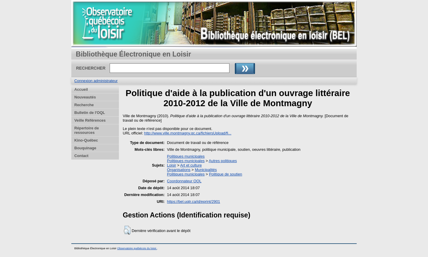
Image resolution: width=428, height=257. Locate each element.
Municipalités (206, 169)
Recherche (84, 105)
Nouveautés (85, 97)
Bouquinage (85, 148)
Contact (81, 155)
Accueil (81, 89)
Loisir (171, 165)
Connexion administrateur (96, 81)
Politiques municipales (186, 156)
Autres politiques (223, 161)
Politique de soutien (225, 174)
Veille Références (90, 120)
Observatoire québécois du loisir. (137, 248)
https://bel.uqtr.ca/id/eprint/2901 (193, 201)
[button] (127, 230)
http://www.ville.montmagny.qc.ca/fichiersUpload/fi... (188, 133)
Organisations (179, 169)
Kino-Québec (86, 140)
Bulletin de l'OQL (89, 112)
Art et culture (191, 165)
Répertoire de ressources (86, 130)
